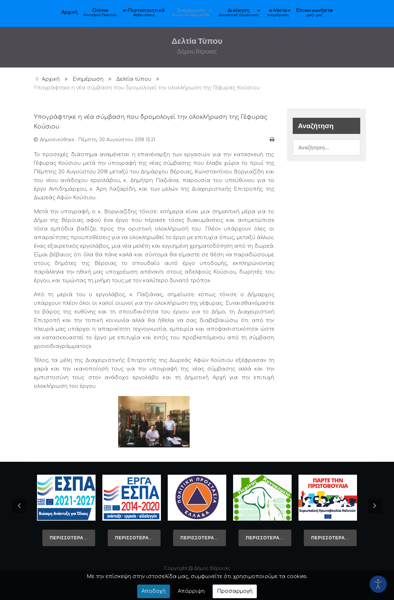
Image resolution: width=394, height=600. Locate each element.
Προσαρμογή (234, 591)
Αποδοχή (154, 591)
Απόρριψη (191, 591)
